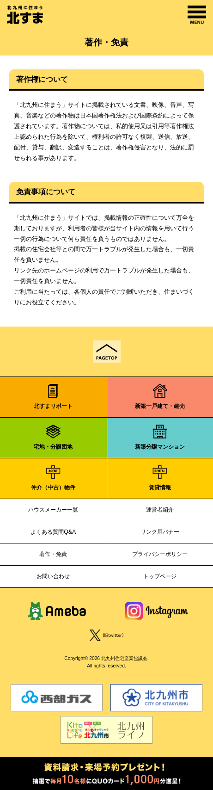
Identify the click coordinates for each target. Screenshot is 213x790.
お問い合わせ (53, 576)
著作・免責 (53, 554)
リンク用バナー (159, 532)
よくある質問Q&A (53, 532)
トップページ (159, 576)
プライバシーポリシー (160, 554)
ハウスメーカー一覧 (53, 509)
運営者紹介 (160, 509)
